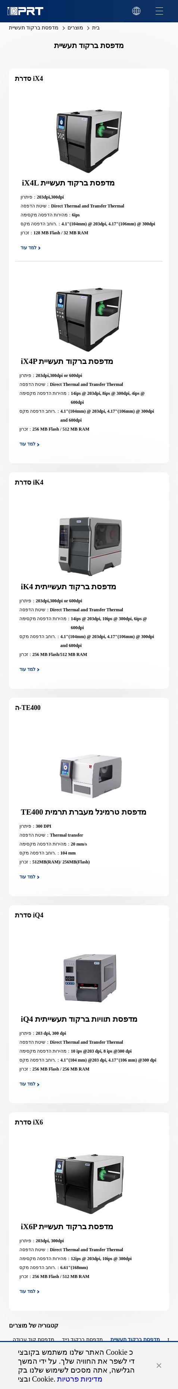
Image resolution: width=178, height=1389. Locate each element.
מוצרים (75, 28)
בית (96, 28)
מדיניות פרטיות (80, 1379)
